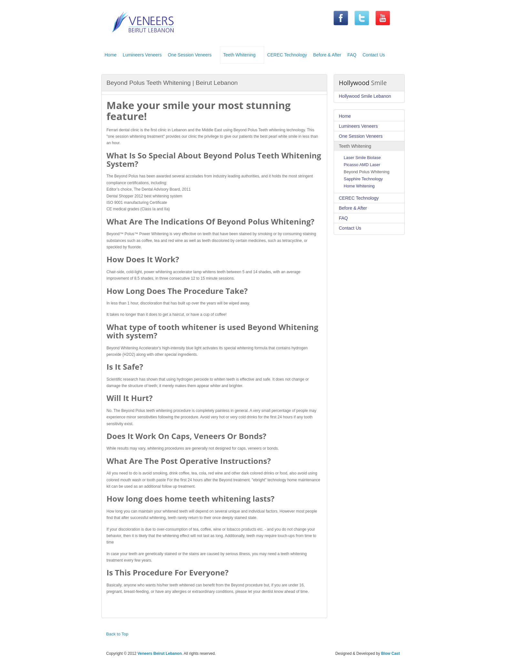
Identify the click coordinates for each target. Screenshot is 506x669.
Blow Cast (390, 653)
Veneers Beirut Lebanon (159, 653)
